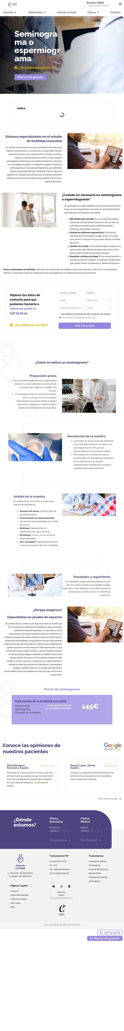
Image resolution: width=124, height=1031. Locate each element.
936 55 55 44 (18, 313)
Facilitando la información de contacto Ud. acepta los (84, 316)
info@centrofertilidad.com (61, 898)
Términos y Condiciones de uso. (79, 317)
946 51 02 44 (96, 831)
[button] (120, 3)
